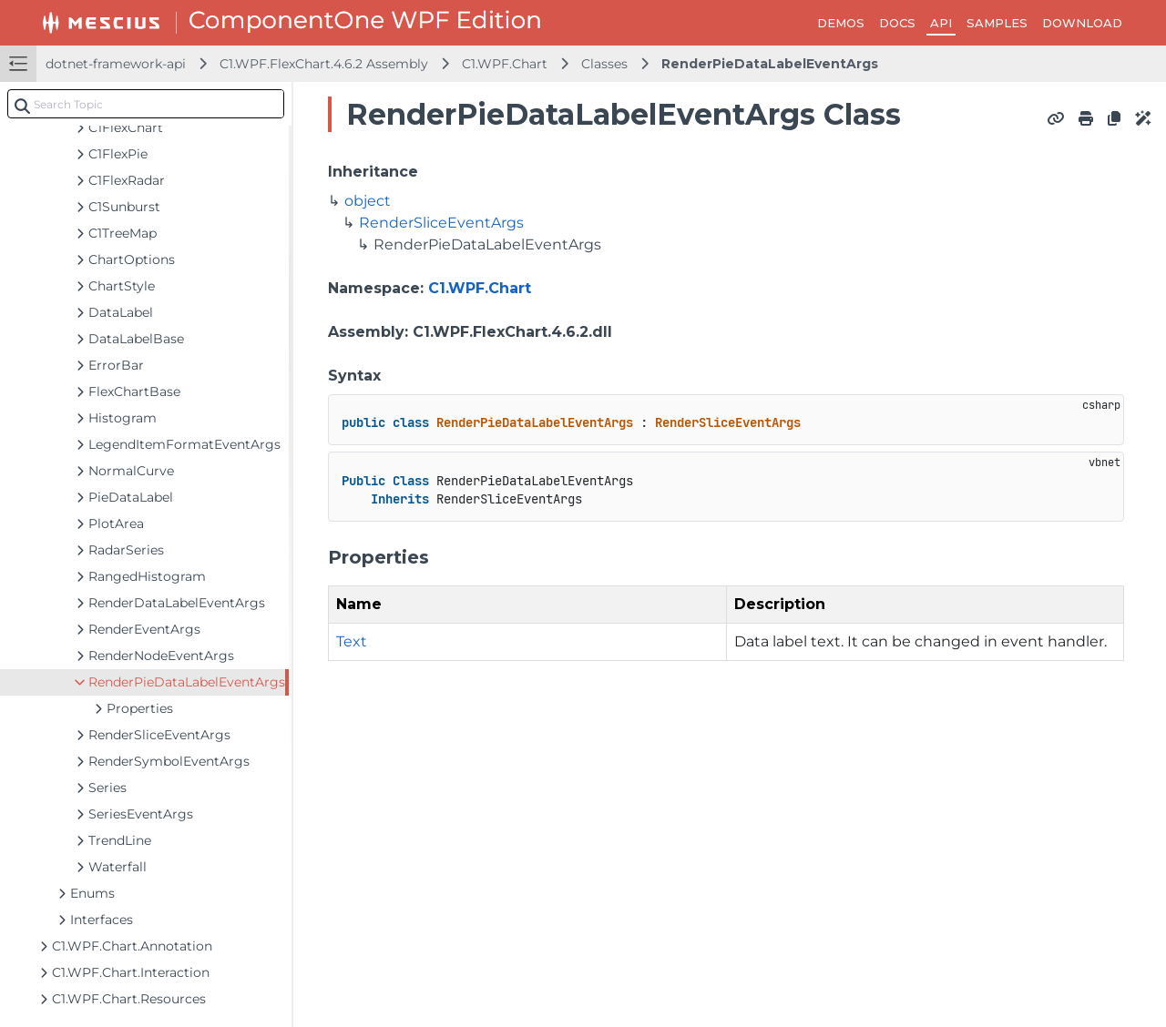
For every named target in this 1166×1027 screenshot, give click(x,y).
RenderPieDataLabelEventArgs (769, 64)
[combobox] (145, 103)
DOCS (897, 22)
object (367, 200)
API (941, 22)
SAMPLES (997, 22)
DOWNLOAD (1082, 22)
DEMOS (840, 22)
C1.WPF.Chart (504, 64)
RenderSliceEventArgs (441, 222)
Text (351, 641)
